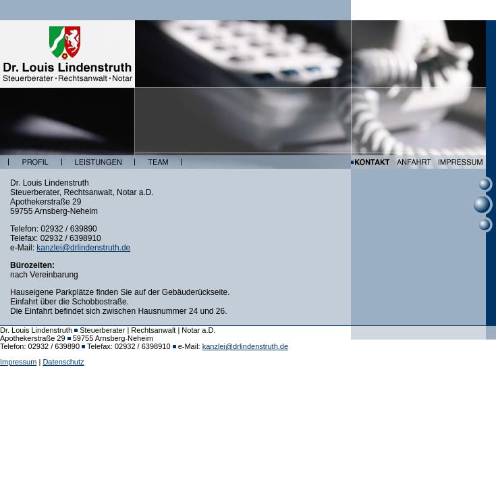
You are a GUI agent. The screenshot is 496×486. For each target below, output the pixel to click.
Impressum (18, 362)
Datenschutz (63, 362)
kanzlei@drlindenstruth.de (83, 247)
